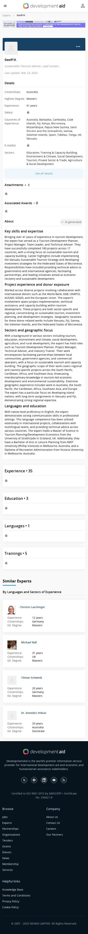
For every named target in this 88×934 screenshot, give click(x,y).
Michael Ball (29, 642)
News (5, 858)
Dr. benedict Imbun (33, 713)
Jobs (5, 817)
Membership (10, 864)
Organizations (11, 834)
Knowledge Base (12, 889)
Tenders (7, 840)
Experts (7, 15)
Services (7, 870)
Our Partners (54, 834)
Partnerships (10, 828)
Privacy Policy (10, 901)
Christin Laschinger (32, 607)
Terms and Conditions (16, 895)
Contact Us (53, 823)
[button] (5, 6)
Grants (6, 846)
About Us (52, 817)
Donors (6, 852)
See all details (44, 173)
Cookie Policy (10, 907)
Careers (51, 828)
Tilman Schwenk (31, 677)
